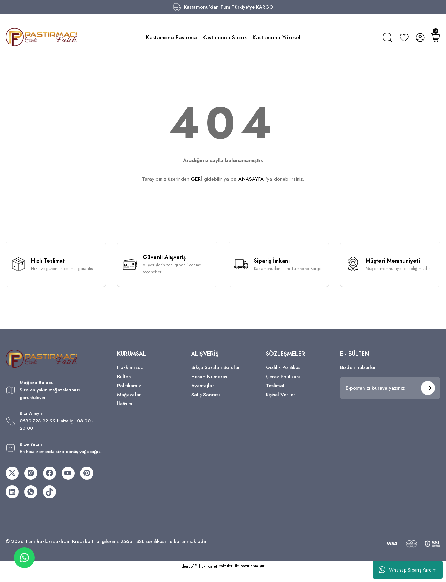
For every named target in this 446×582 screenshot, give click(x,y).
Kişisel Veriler (280, 394)
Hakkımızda (130, 367)
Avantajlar (202, 385)
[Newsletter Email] (390, 388)
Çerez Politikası (283, 376)
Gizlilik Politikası (284, 367)
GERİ (196, 179)
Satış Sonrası (205, 394)
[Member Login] (420, 37)
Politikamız (129, 385)
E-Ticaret (209, 577)
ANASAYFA (251, 179)
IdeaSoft (188, 577)
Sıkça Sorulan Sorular (215, 367)
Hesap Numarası (210, 376)
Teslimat (275, 385)
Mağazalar (129, 394)
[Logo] (41, 37)
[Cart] (435, 37)
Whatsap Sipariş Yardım (408, 570)
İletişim (124, 403)
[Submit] (428, 388)
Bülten (124, 376)
